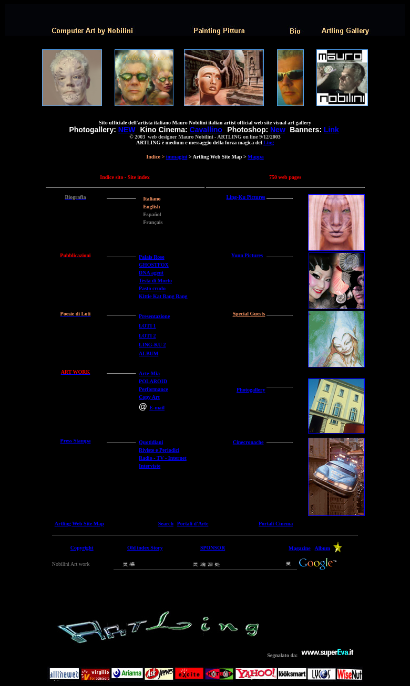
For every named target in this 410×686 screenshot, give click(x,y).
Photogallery (251, 390)
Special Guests (249, 313)
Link (331, 129)
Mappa (256, 157)
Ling (268, 142)
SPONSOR (212, 548)
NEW (126, 129)
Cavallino (206, 129)
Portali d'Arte (193, 523)
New (277, 129)
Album (322, 548)
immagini (177, 157)
